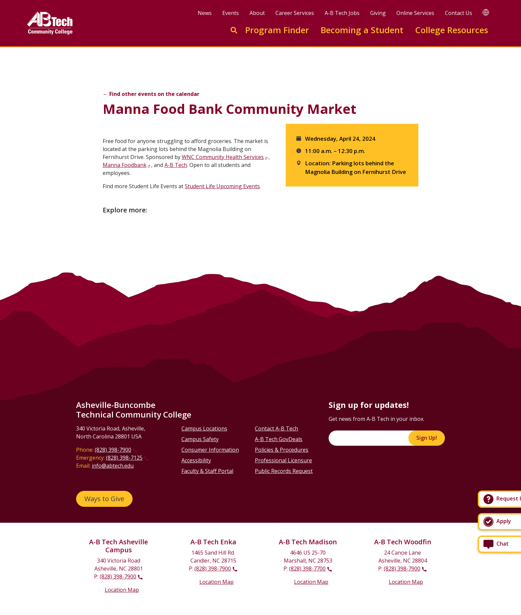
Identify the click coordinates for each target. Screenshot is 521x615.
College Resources (451, 30)
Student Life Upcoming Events (222, 186)
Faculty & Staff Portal (207, 471)
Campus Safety (200, 439)
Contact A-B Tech (276, 428)
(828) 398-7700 (307, 568)
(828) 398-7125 (124, 457)
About (257, 13)
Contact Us (458, 13)
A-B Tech (175, 165)
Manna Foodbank (125, 165)
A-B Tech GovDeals (278, 439)
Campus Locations (204, 428)
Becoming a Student (362, 30)
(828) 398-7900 (113, 449)
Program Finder (277, 30)
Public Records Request (284, 471)
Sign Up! (426, 437)
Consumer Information (210, 449)
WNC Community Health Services (223, 157)
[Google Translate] (485, 12)
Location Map (122, 589)
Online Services (415, 13)
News (205, 13)
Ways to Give (104, 498)
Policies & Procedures (281, 449)
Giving (378, 13)
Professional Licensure (283, 460)
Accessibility (196, 460)
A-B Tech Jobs (342, 13)
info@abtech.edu (113, 465)
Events (230, 13)
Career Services (294, 13)
